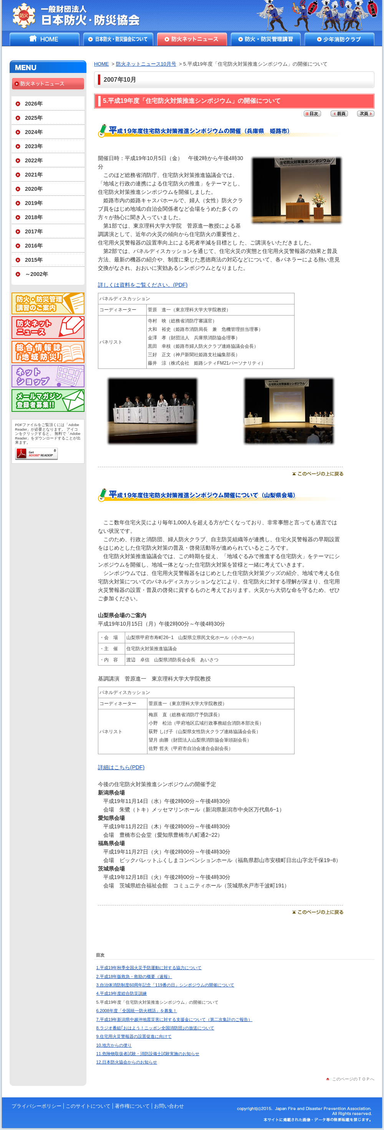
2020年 (34, 189)
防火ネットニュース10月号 (146, 64)
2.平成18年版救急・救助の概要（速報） (134, 976)
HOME (44, 39)
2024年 (34, 132)
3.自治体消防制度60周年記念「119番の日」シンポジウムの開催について (165, 985)
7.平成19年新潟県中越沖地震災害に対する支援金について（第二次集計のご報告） (174, 1019)
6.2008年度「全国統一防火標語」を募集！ (136, 1010)
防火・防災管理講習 (266, 39)
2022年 (34, 160)
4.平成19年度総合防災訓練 (121, 993)
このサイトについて (88, 1106)
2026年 (34, 104)
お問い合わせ (169, 1106)
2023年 (34, 146)
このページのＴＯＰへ (353, 1079)
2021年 (34, 175)
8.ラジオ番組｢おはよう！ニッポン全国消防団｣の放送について (155, 1028)
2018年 (34, 217)
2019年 (34, 203)
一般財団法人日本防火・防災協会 (81, 15)
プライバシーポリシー (36, 1106)
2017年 (34, 231)
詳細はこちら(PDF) (121, 767)
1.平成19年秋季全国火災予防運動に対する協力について (149, 967)
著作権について (132, 1106)
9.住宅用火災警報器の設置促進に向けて (134, 1036)
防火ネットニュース (192, 39)
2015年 (34, 260)
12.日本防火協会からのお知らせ (126, 1062)
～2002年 (36, 274)
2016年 (34, 246)
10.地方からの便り (114, 1045)
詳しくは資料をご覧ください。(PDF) (142, 285)
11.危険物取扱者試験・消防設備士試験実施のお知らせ (148, 1053)
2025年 (34, 118)
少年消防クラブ (339, 39)
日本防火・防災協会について (118, 39)
